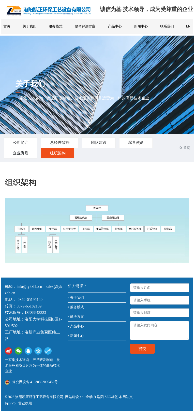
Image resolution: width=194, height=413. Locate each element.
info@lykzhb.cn (29, 286)
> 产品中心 (76, 326)
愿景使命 (136, 142)
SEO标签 (111, 397)
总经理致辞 (60, 142)
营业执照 (25, 403)
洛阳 (100, 397)
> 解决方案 (76, 317)
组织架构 (58, 153)
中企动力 (89, 397)
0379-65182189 (29, 306)
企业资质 (21, 153)
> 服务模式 (76, 307)
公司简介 (21, 142)
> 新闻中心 (76, 336)
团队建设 (99, 142)
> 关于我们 (76, 297)
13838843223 (35, 312)
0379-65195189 (31, 299)
